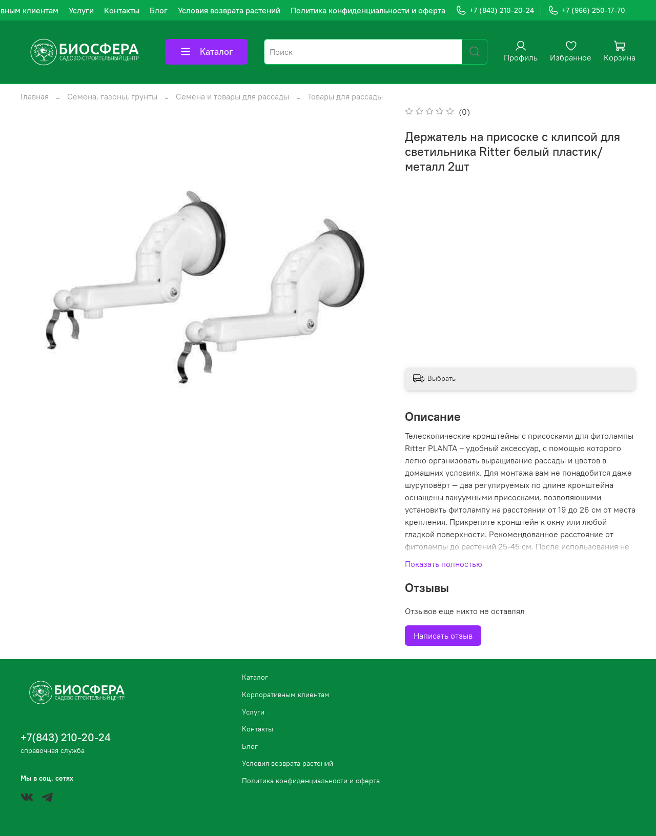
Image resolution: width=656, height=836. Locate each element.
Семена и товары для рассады (232, 96)
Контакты (121, 10)
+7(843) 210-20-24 (65, 737)
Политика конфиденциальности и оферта (368, 10)
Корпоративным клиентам (286, 694)
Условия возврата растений (229, 10)
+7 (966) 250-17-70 (586, 10)
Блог (159, 10)
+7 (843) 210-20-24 (495, 10)
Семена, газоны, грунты (112, 96)
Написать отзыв (443, 635)
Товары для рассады (345, 96)
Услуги (81, 10)
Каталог (206, 52)
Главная (34, 96)
